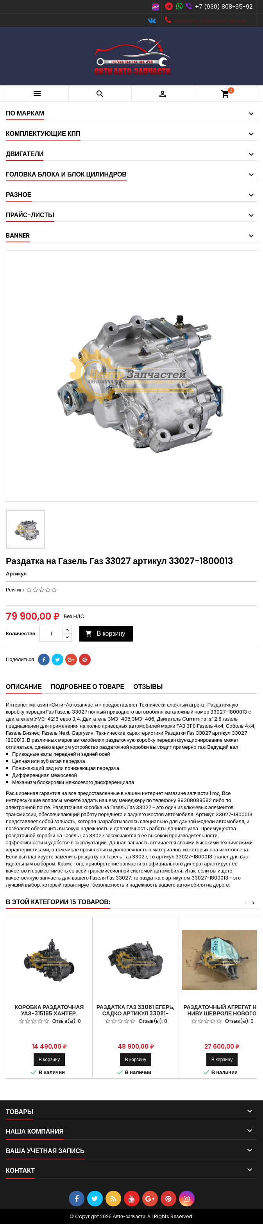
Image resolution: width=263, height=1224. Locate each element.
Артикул (16, 573)
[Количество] (51, 634)
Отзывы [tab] (148, 686)
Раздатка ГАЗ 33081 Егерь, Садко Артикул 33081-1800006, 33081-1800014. (136, 1013)
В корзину (105, 633)
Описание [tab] (24, 686)
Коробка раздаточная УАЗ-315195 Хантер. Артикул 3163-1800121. (49, 1013)
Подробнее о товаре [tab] (87, 686)
